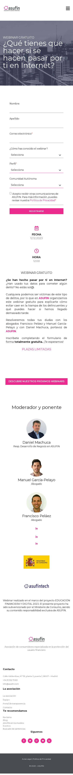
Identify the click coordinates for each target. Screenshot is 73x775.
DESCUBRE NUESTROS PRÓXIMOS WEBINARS (36, 381)
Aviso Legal (27, 759)
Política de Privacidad (42, 200)
